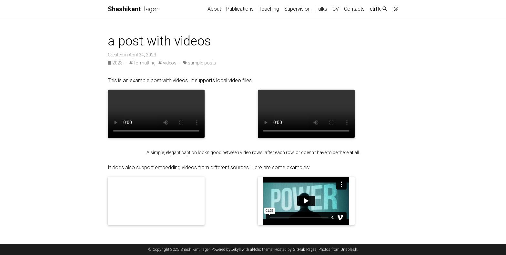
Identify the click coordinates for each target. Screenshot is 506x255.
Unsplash (348, 249)
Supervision (297, 9)
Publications (240, 9)
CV (335, 9)
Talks (321, 9)
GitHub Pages (305, 249)
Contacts (354, 9)
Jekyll (236, 249)
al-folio (255, 249)
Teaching (269, 9)
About (214, 9)
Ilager (133, 9)
